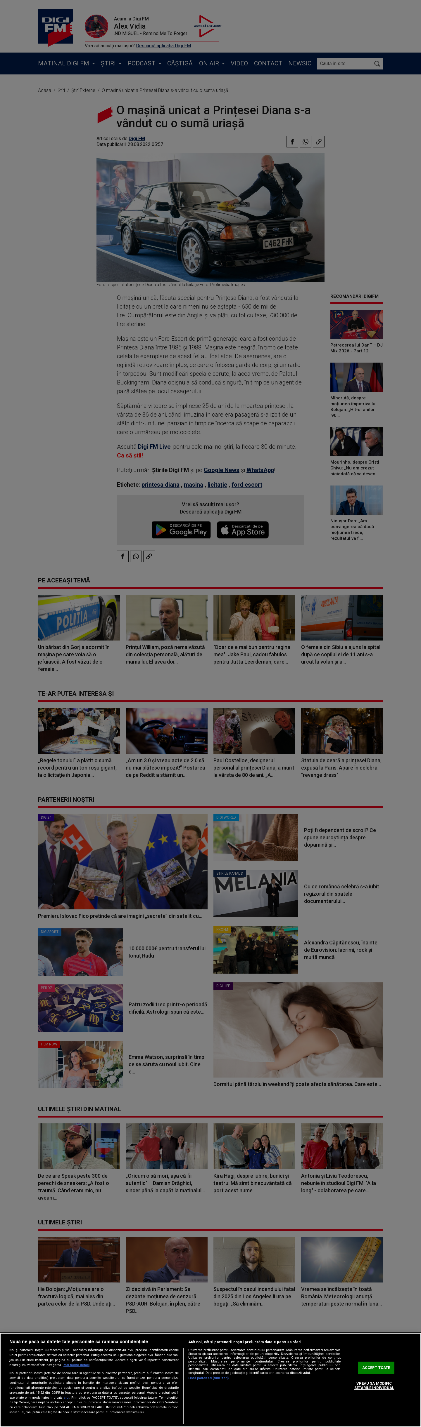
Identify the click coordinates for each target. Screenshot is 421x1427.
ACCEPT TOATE (376, 1367)
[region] (210, 1380)
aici (66, 1397)
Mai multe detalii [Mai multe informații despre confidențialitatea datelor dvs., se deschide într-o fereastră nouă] (76, 1365)
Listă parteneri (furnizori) (208, 1378)
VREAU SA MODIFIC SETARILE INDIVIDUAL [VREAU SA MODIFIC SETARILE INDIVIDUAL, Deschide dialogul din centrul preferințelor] (374, 1385)
